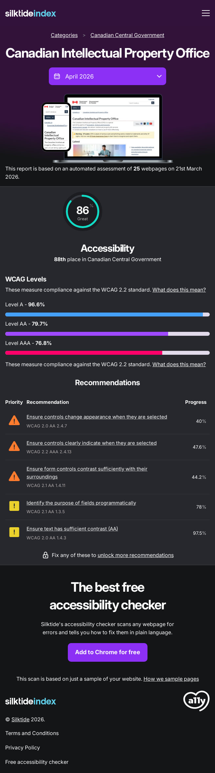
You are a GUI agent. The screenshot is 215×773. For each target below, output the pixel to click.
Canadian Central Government (127, 35)
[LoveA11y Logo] (196, 702)
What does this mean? (179, 289)
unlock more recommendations (136, 555)
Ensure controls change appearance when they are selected (97, 417)
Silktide (20, 719)
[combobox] (107, 76)
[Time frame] (107, 76)
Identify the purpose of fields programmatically (81, 503)
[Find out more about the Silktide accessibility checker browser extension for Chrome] (107, 620)
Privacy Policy (22, 747)
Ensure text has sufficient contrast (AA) (72, 529)
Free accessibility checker (36, 762)
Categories (64, 35)
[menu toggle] (206, 13)
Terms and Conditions (32, 733)
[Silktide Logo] (30, 701)
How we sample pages (171, 678)
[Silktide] (30, 13)
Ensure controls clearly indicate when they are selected (92, 443)
